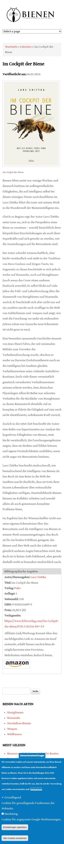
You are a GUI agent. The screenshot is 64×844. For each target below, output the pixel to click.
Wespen (12, 729)
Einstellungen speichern (15, 827)
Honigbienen (15, 712)
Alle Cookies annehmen (14, 838)
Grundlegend (12, 797)
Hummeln (13, 718)
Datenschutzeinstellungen (32, 755)
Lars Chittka (38, 577)
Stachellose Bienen (19, 723)
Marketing (11, 814)
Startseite (11, 46)
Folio (17, 588)
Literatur (26, 46)
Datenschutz (36, 789)
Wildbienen (14, 734)
